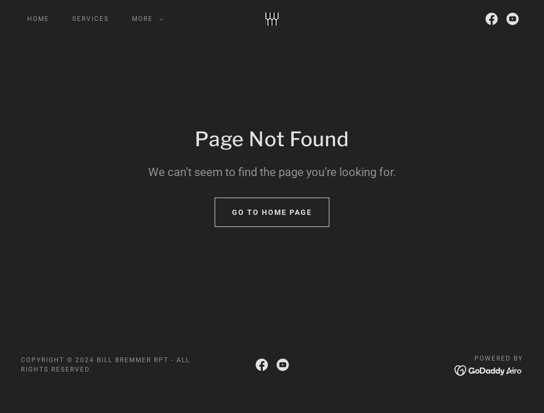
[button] (145, 19)
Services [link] (90, 19)
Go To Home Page (272, 212)
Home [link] (38, 19)
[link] (272, 18)
